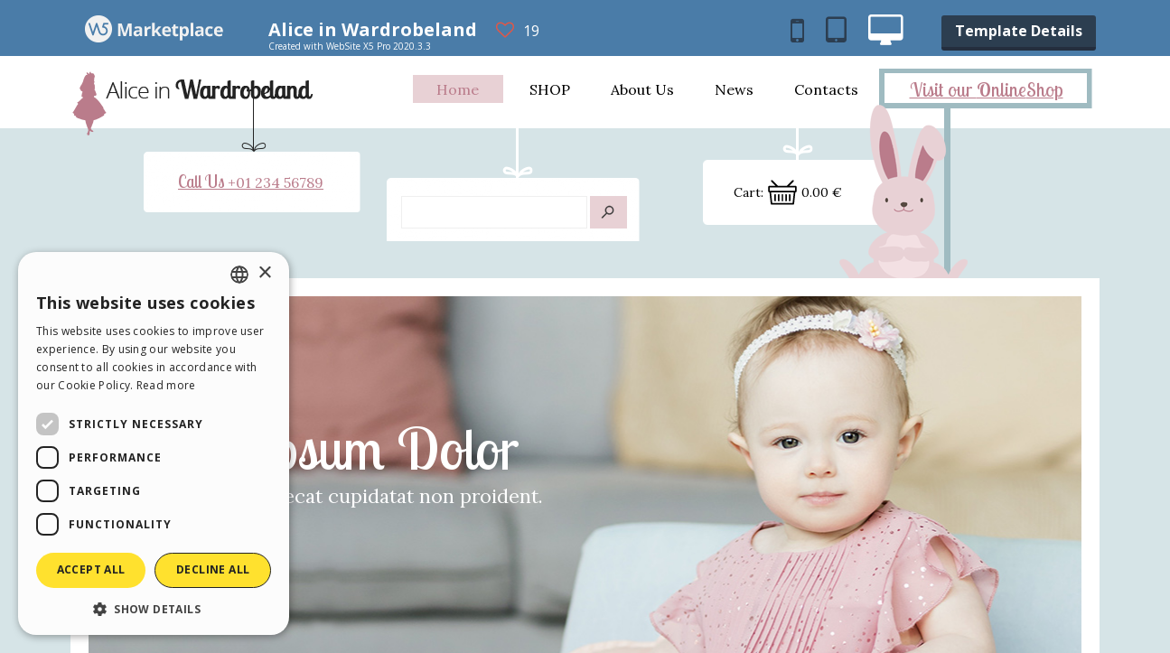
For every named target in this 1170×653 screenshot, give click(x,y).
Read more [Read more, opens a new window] (166, 385)
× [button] (264, 273)
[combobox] (239, 275)
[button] (153, 608)
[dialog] (153, 443)
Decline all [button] (212, 569)
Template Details (1018, 31)
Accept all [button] (91, 569)
